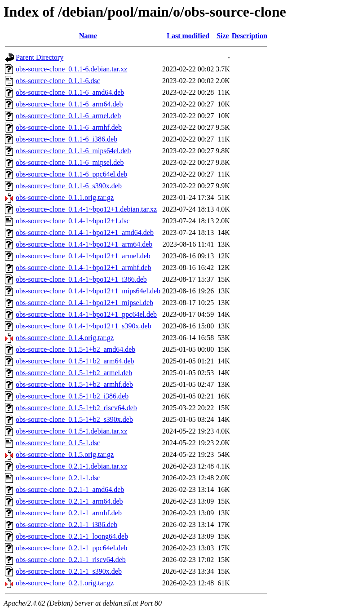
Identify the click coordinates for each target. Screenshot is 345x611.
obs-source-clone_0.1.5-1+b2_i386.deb (72, 396)
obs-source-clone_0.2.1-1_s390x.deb (69, 571)
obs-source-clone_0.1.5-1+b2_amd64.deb (75, 349)
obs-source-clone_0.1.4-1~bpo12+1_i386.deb (81, 279)
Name (88, 36)
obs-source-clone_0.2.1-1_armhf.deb (69, 513)
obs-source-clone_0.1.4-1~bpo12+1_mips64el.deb (88, 291)
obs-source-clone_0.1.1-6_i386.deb (66, 139)
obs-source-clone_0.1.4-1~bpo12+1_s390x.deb (83, 326)
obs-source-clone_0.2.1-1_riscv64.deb (71, 559)
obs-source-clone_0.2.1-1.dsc (58, 478)
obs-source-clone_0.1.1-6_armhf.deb (69, 127)
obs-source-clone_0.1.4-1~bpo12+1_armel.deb (83, 256)
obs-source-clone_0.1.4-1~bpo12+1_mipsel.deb (84, 302)
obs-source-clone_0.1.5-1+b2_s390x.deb (74, 419)
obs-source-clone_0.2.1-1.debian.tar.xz (71, 466)
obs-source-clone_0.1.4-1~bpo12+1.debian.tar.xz (86, 209)
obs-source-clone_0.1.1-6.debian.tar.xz (71, 69)
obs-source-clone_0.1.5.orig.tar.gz (65, 454)
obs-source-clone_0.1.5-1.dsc (58, 443)
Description (249, 36)
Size (223, 36)
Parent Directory (39, 57)
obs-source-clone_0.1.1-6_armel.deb (68, 116)
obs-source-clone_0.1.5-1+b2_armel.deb (74, 372)
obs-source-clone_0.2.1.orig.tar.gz (65, 583)
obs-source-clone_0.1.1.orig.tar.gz (65, 197)
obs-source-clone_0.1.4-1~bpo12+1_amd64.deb (85, 232)
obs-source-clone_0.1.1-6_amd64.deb (70, 92)
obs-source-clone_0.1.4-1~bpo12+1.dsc (73, 221)
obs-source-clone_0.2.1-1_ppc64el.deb (71, 548)
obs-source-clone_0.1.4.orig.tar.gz (65, 337)
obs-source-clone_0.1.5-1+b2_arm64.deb (75, 361)
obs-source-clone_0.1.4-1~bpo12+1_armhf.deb (83, 267)
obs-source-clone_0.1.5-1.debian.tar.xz (71, 431)
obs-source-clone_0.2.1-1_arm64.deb (69, 501)
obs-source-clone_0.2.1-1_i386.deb (66, 524)
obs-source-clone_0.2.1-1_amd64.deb (70, 489)
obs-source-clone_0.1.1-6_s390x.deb (69, 186)
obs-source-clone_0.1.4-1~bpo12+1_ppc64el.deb (86, 314)
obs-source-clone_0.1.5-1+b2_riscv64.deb (76, 408)
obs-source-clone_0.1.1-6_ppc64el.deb (71, 174)
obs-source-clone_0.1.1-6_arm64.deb (69, 104)
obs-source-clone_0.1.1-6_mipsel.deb (70, 162)
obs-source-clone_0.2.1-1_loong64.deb (72, 536)
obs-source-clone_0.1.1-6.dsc (58, 80)
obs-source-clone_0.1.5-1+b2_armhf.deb (74, 384)
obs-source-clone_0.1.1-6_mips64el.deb (73, 151)
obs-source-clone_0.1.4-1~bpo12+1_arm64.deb (84, 244)
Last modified (188, 36)
